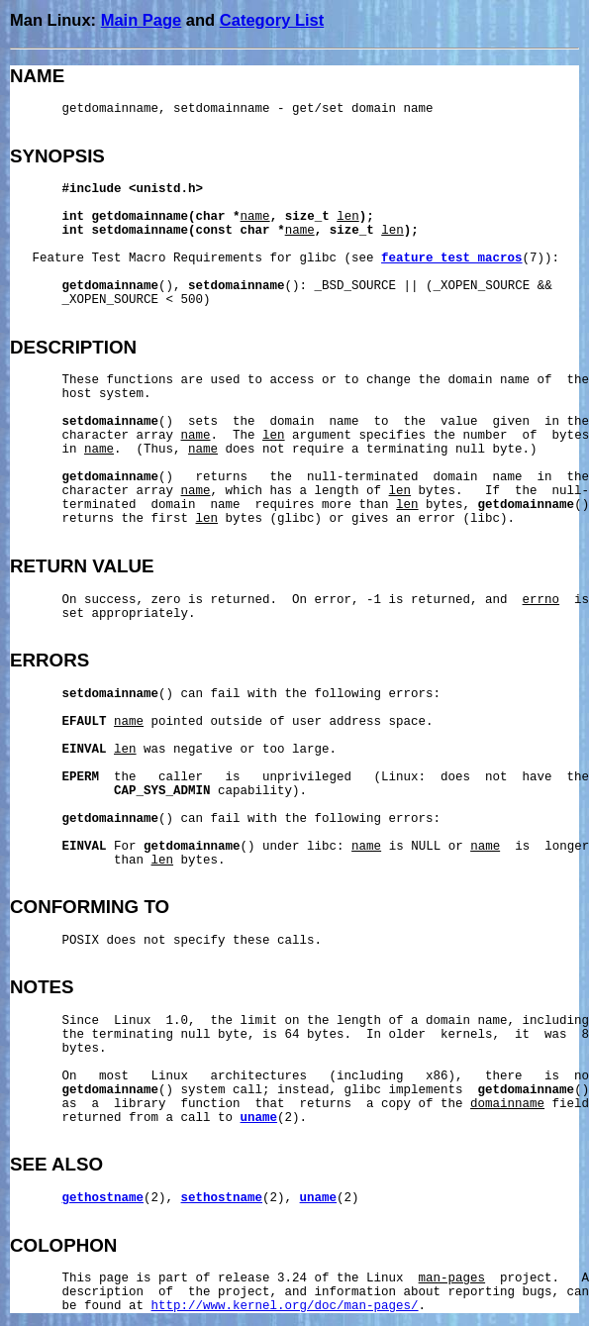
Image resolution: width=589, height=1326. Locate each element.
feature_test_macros (452, 258)
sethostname (222, 1198)
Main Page (141, 20)
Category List (272, 20)
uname (259, 1118)
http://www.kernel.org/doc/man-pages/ (285, 1306)
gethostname (103, 1198)
